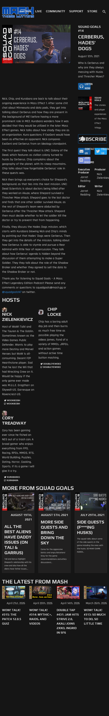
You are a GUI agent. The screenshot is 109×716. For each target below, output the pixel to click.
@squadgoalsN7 (11, 292)
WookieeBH (13, 400)
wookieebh (13, 403)
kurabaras (13, 477)
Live (38, 11)
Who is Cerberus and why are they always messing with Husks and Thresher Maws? (91, 69)
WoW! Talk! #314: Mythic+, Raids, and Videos (40, 616)
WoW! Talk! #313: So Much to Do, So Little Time (95, 616)
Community (55, 11)
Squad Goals (98, 99)
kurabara (12, 480)
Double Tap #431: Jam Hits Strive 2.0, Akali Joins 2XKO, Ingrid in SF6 (68, 621)
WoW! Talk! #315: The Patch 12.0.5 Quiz (11, 616)
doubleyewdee (52, 364)
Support (76, 11)
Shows (25, 11)
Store (92, 11)
